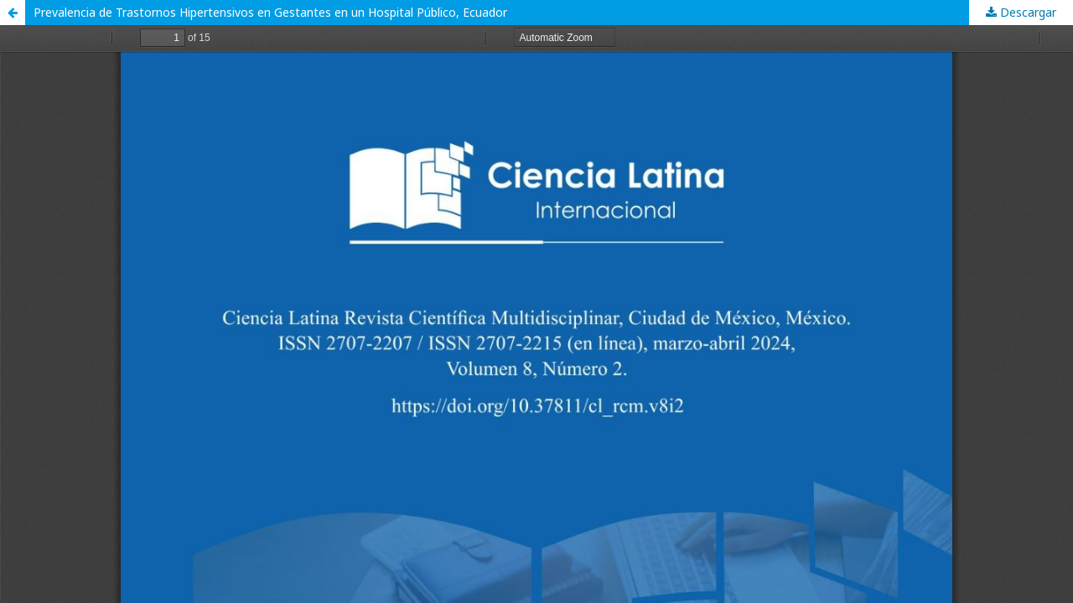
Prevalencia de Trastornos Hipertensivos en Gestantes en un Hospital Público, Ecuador (270, 12)
